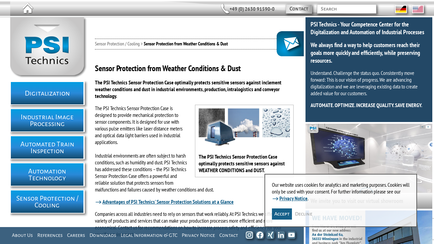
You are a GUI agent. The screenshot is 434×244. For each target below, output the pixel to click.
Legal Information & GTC (149, 235)
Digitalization (47, 93)
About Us (22, 235)
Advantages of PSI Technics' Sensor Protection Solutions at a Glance (168, 201)
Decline (303, 214)
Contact (299, 9)
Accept (282, 214)
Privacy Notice (198, 235)
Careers (76, 235)
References (50, 235)
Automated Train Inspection (47, 147)
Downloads (103, 235)
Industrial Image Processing (47, 120)
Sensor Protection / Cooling (47, 202)
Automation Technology (47, 174)
